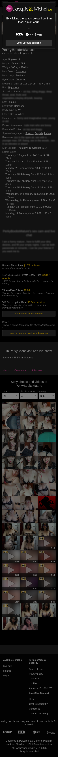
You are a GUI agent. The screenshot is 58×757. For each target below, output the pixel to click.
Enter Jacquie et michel (29, 43)
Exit (29, 28)
